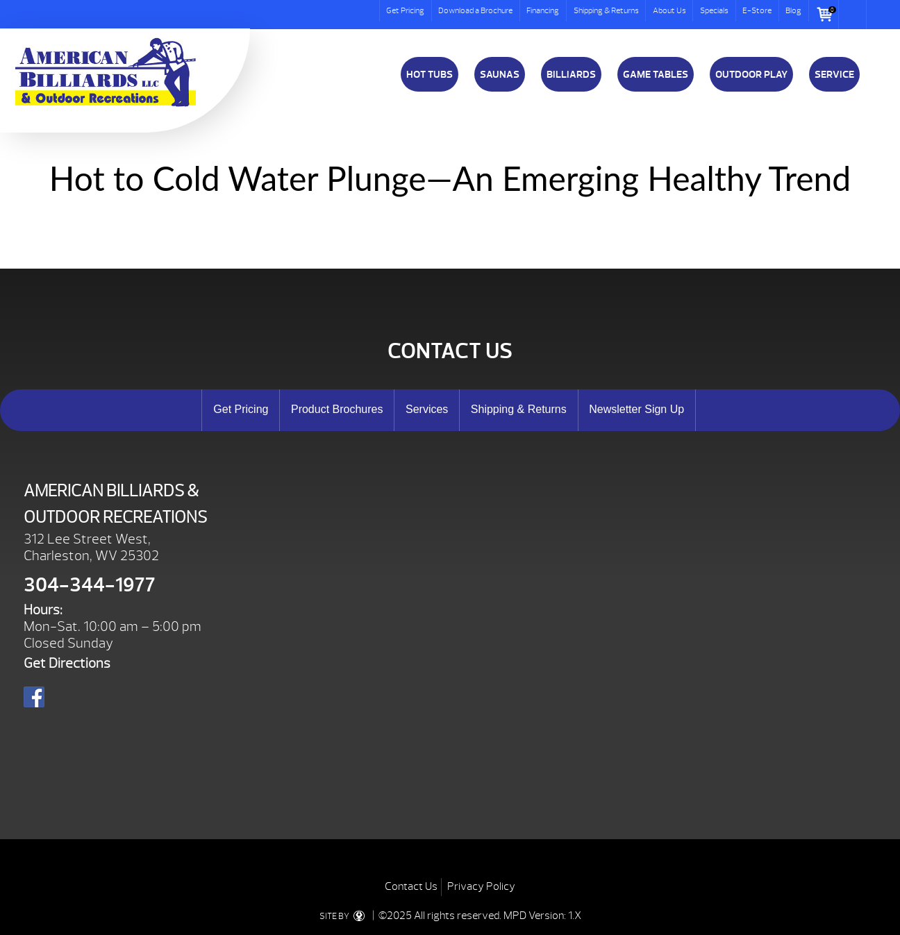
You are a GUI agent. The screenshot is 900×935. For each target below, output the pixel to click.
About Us (669, 10)
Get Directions (67, 663)
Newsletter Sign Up (636, 409)
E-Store (757, 10)
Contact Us (411, 886)
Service (834, 74)
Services (427, 409)
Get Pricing (405, 10)
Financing (542, 10)
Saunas (499, 74)
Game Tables (655, 74)
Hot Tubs (429, 74)
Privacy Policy (481, 886)
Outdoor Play (751, 74)
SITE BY (344, 916)
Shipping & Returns (606, 10)
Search (853, 14)
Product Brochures (337, 409)
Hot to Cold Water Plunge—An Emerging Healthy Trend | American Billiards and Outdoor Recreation (105, 72)
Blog (793, 10)
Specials (714, 10)
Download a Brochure (475, 10)
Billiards (571, 74)
